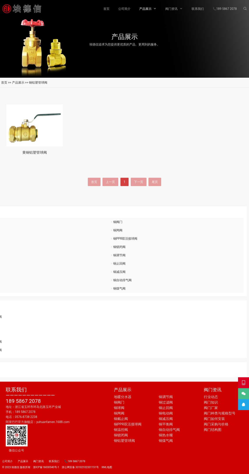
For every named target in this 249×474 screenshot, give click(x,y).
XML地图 (106, 467)
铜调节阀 (119, 255)
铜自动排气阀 (122, 280)
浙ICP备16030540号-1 (46, 467)
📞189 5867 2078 (225, 9)
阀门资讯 (171, 9)
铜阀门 (117, 222)
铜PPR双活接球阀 (125, 238)
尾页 (155, 195)
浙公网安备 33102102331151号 (80, 467)
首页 (106, 9)
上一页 (110, 195)
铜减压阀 (119, 272)
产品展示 (145, 9)
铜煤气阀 (119, 288)
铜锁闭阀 (119, 247)
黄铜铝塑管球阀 (34, 156)
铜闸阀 (117, 230)
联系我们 (198, 9)
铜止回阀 (119, 263)
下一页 (138, 195)
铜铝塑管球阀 (38, 82)
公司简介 (124, 9)
